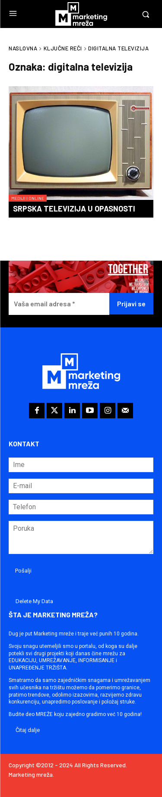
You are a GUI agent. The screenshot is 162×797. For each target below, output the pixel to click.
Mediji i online (27, 198)
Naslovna (23, 48)
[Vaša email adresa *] (59, 304)
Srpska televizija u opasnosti (74, 208)
